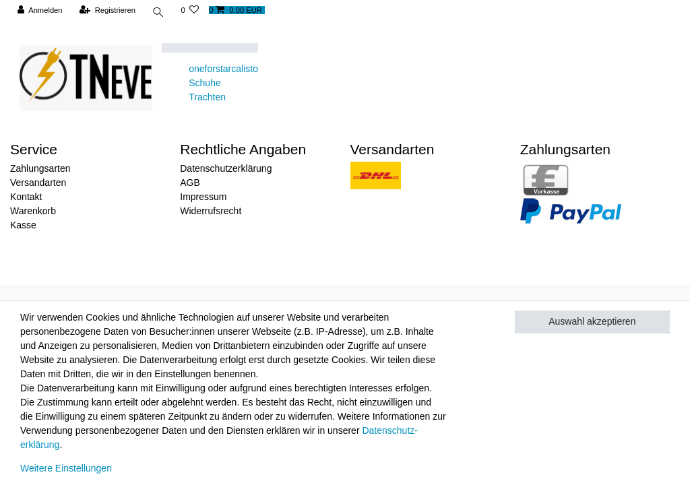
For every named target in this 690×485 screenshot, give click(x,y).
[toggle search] (159, 14)
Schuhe (204, 82)
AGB (190, 182)
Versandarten (38, 182)
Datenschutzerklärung (226, 168)
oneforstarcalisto (223, 68)
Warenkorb (33, 210)
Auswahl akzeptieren (591, 321)
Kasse (23, 225)
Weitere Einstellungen (66, 468)
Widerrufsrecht (210, 210)
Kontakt (26, 196)
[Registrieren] (107, 10)
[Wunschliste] (191, 10)
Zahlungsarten (40, 168)
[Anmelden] (40, 10)
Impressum (203, 196)
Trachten (207, 97)
